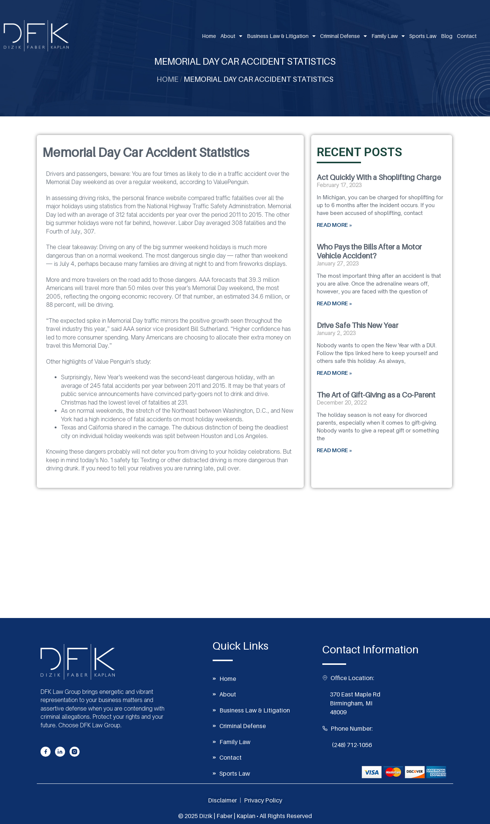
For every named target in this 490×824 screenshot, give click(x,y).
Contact (467, 36)
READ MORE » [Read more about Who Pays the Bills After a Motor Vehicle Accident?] (334, 303)
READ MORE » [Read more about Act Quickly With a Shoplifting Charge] (334, 224)
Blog (446, 36)
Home (209, 36)
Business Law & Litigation (281, 36)
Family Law (388, 36)
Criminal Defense (343, 36)
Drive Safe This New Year (357, 325)
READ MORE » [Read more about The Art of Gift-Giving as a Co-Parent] (334, 450)
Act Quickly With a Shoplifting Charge (379, 177)
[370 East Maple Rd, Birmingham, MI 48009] (245, 562)
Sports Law (422, 36)
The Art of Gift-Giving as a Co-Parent (376, 394)
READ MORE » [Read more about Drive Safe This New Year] (334, 372)
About (231, 36)
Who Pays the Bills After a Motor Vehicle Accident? (369, 251)
